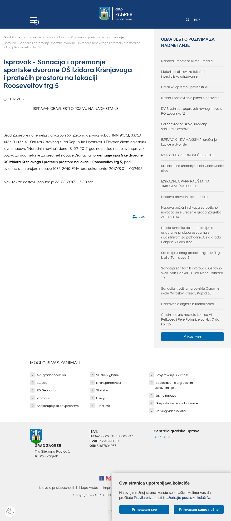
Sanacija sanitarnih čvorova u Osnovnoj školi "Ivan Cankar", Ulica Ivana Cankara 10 (192, 273)
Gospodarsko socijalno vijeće (177, 403)
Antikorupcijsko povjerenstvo (58, 406)
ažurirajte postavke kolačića (188, 498)
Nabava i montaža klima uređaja (187, 61)
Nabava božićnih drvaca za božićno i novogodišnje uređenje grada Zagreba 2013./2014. (191, 212)
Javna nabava (56, 37)
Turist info (103, 406)
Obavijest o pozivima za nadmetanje (97, 37)
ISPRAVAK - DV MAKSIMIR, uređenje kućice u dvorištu (189, 142)
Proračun (43, 398)
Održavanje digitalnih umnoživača (187, 304)
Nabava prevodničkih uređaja (184, 197)
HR (197, 20)
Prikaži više (193, 336)
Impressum (112, 488)
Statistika (102, 390)
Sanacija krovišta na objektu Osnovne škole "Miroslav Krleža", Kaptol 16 (190, 291)
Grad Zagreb (13, 37)
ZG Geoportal (46, 390)
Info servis (34, 37)
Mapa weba (88, 488)
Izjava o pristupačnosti (56, 488)
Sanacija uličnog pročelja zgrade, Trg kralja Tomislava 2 (190, 255)
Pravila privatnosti (148, 498)
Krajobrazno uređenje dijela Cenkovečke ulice (192, 168)
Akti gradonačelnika (51, 375)
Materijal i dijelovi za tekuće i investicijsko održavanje (183, 74)
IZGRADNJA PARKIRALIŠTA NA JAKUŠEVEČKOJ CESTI (185, 183)
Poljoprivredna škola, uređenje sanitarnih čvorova (184, 126)
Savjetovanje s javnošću (173, 375)
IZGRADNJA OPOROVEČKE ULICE (188, 155)
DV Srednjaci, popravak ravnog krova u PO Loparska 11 (191, 111)
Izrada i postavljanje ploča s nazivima (190, 98)
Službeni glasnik (107, 375)
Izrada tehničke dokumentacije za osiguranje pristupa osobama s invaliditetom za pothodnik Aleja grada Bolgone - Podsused (191, 235)
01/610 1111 (163, 437)
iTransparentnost (108, 382)
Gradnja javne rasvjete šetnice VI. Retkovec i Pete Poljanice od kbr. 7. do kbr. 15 (190, 319)
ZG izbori (43, 382)
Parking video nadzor (171, 411)
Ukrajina (102, 398)
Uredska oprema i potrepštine (184, 87)
